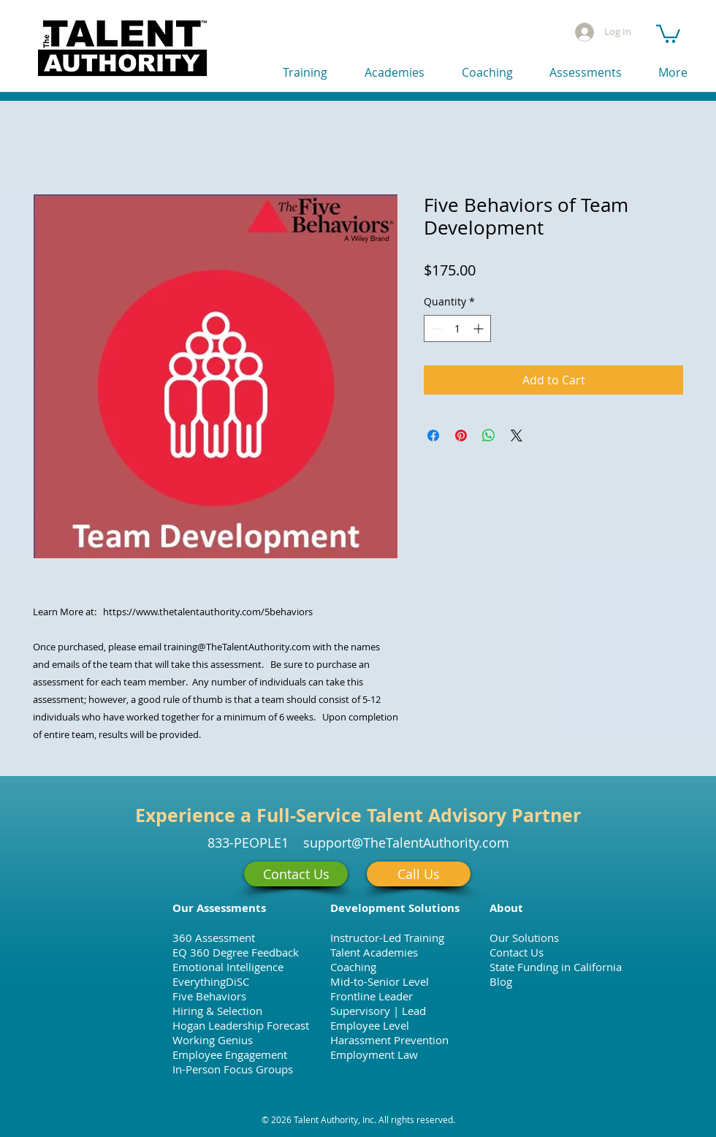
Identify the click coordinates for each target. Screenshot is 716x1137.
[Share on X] (516, 435)
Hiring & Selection (217, 1010)
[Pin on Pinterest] (461, 435)
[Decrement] (435, 328)
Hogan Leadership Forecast (240, 1025)
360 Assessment (213, 937)
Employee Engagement (229, 1054)
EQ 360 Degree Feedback (235, 952)
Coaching (353, 966)
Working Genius (212, 1040)
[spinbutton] (457, 328)
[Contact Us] (296, 874)
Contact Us (517, 952)
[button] (668, 33)
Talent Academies (374, 952)
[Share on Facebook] (433, 435)
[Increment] (480, 328)
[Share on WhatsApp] (489, 435)
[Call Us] (419, 874)
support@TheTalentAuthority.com (406, 842)
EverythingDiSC (210, 981)
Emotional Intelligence (227, 966)
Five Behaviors (209, 996)
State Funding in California (556, 966)
